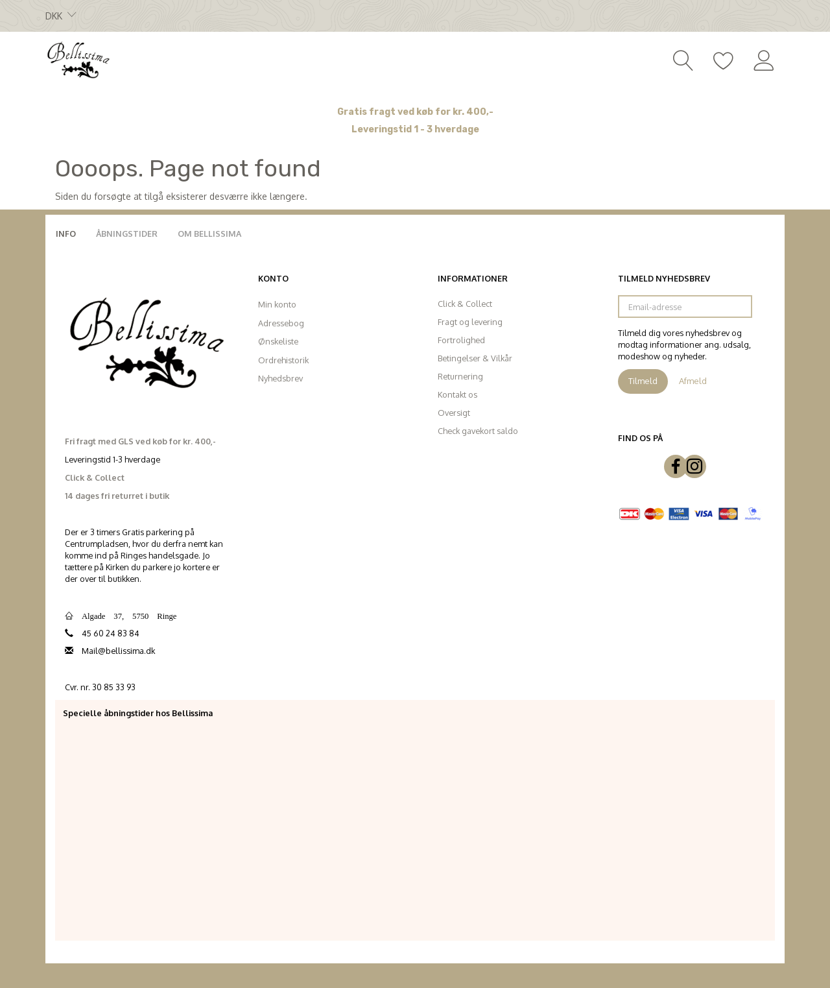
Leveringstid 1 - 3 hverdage (415, 129)
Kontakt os (457, 394)
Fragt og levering (470, 322)
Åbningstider (127, 233)
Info (66, 233)
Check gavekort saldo (478, 431)
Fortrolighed (461, 340)
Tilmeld (643, 381)
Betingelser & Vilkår (475, 358)
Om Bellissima (209, 233)
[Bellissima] (77, 59)
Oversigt (454, 412)
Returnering (460, 376)
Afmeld (693, 381)
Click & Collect (465, 303)
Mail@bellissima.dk (118, 650)
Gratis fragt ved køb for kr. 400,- (415, 111)
